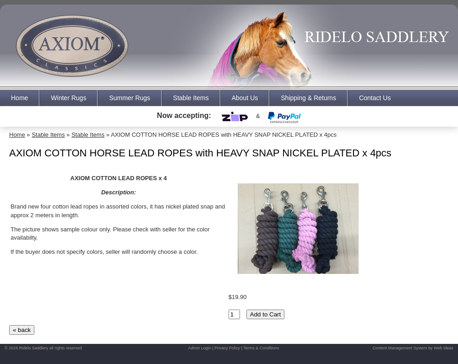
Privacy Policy (227, 348)
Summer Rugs (129, 98)
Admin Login (199, 348)
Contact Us (375, 98)
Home (19, 98)
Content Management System (400, 348)
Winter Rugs (68, 98)
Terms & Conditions (261, 348)
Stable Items (191, 98)
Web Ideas (443, 348)
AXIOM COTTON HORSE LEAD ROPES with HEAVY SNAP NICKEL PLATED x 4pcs (224, 134)
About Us (245, 98)
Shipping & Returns (308, 98)
